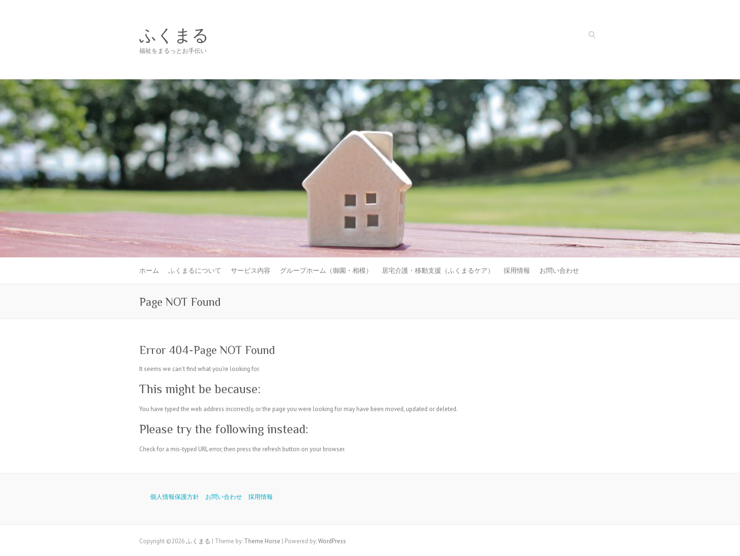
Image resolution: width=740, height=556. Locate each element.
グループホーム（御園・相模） (326, 270)
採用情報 (517, 270)
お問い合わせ (559, 270)
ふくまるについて (194, 270)
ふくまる (174, 35)
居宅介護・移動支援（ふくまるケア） (438, 270)
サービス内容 (250, 270)
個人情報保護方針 (174, 497)
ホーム (149, 270)
